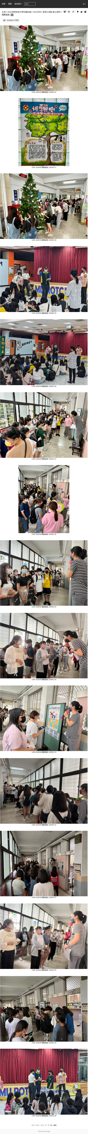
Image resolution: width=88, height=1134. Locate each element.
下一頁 (50, 1125)
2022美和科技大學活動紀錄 (19, 12)
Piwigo (48, 1131)
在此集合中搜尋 (13, 20)
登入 (84, 4)
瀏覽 (10, 4)
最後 (55, 1125)
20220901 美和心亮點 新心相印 (47, 12)
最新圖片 (18, 4)
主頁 (4, 12)
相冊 (4, 4)
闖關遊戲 (6, 14)
